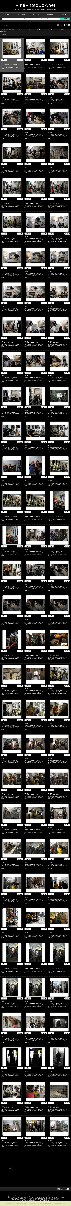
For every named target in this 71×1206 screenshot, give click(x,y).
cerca (65, 18)
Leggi (44, 1203)
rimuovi (56, 1203)
